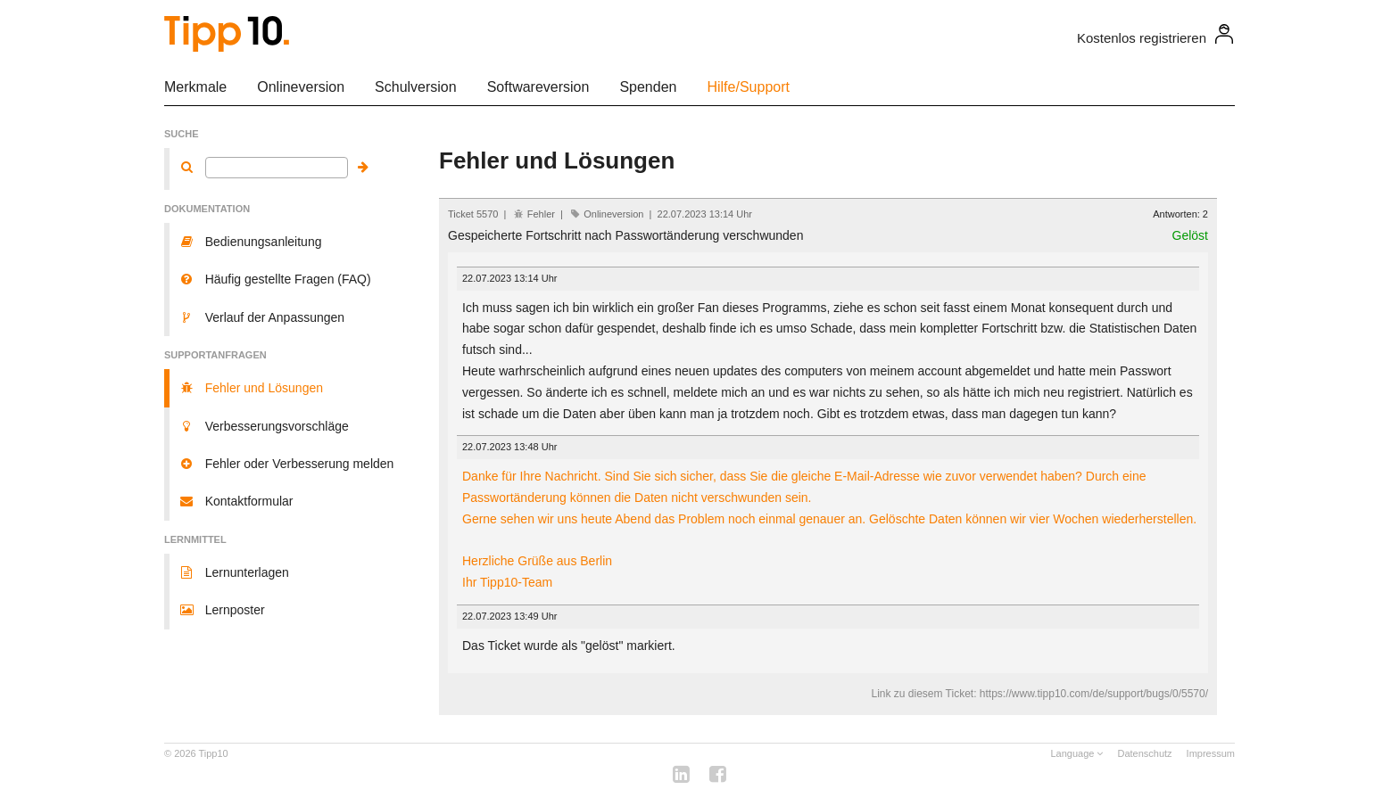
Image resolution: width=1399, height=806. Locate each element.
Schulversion (416, 87)
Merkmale (195, 87)
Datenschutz (1144, 753)
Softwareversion (538, 87)
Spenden (647, 87)
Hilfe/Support (748, 87)
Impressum (1211, 753)
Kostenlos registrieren (1141, 37)
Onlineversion (300, 87)
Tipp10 (213, 753)
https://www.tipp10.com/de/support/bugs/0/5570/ (1094, 693)
